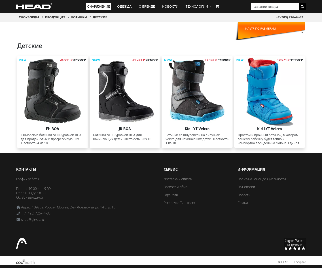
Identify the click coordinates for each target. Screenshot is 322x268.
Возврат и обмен (176, 186)
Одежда (124, 6)
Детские (100, 17)
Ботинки (79, 17)
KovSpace (300, 262)
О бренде (147, 6)
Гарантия (171, 195)
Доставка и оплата (178, 179)
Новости (170, 6)
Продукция (55, 17)
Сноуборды (29, 17)
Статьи (242, 202)
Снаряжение (98, 6)
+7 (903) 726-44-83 (289, 17)
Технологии (197, 6)
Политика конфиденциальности (261, 179)
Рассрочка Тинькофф (179, 202)
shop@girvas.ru (32, 219)
